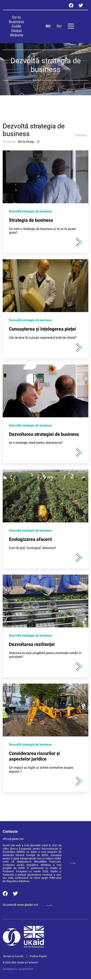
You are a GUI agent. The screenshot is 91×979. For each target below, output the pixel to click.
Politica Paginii (38, 956)
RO (48, 26)
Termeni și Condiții (13, 956)
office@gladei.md (13, 838)
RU (59, 26)
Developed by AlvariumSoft (18, 969)
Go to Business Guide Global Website (16, 26)
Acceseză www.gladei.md (27, 905)
